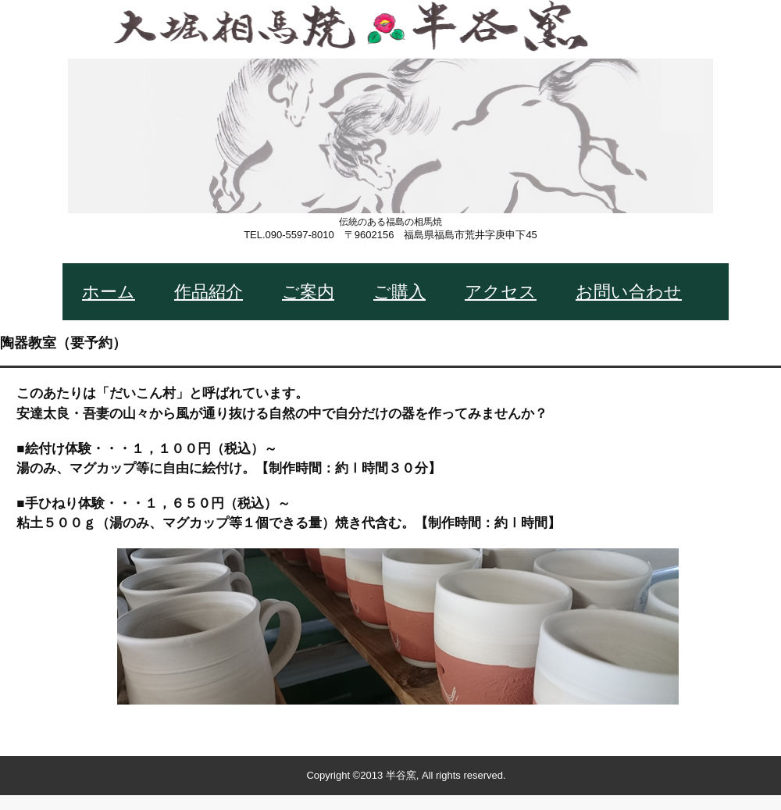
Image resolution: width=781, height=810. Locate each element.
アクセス (501, 292)
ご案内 (308, 292)
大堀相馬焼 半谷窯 (390, 137)
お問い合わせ (629, 292)
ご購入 (399, 292)
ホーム (108, 292)
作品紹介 (208, 292)
